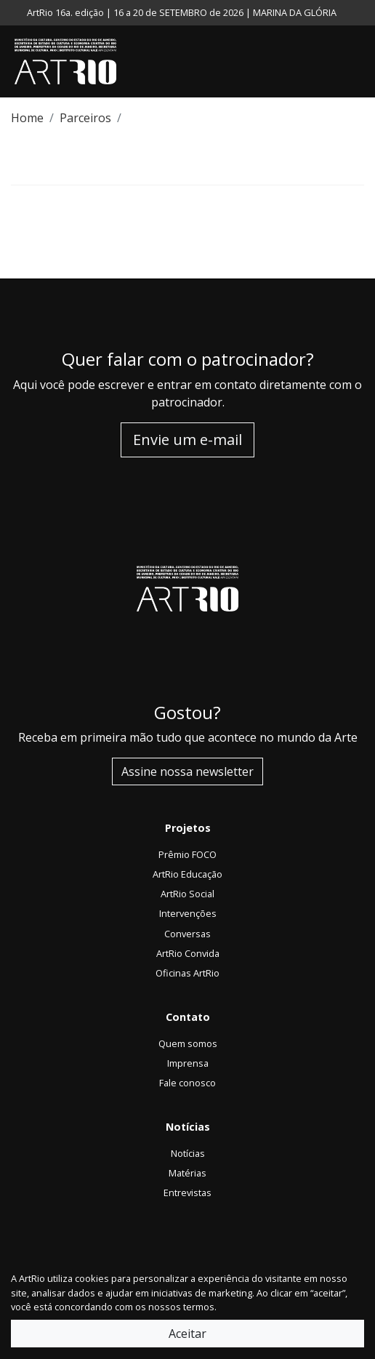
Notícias (188, 1153)
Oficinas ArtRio (187, 972)
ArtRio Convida (187, 953)
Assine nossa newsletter (187, 771)
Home (27, 118)
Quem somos (187, 1043)
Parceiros (85, 118)
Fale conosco (187, 1082)
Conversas (187, 933)
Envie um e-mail (187, 439)
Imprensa (188, 1063)
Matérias (187, 1172)
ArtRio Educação (187, 874)
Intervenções (188, 913)
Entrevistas (187, 1192)
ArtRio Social (187, 893)
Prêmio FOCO (187, 854)
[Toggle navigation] (360, 62)
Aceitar (187, 1334)
